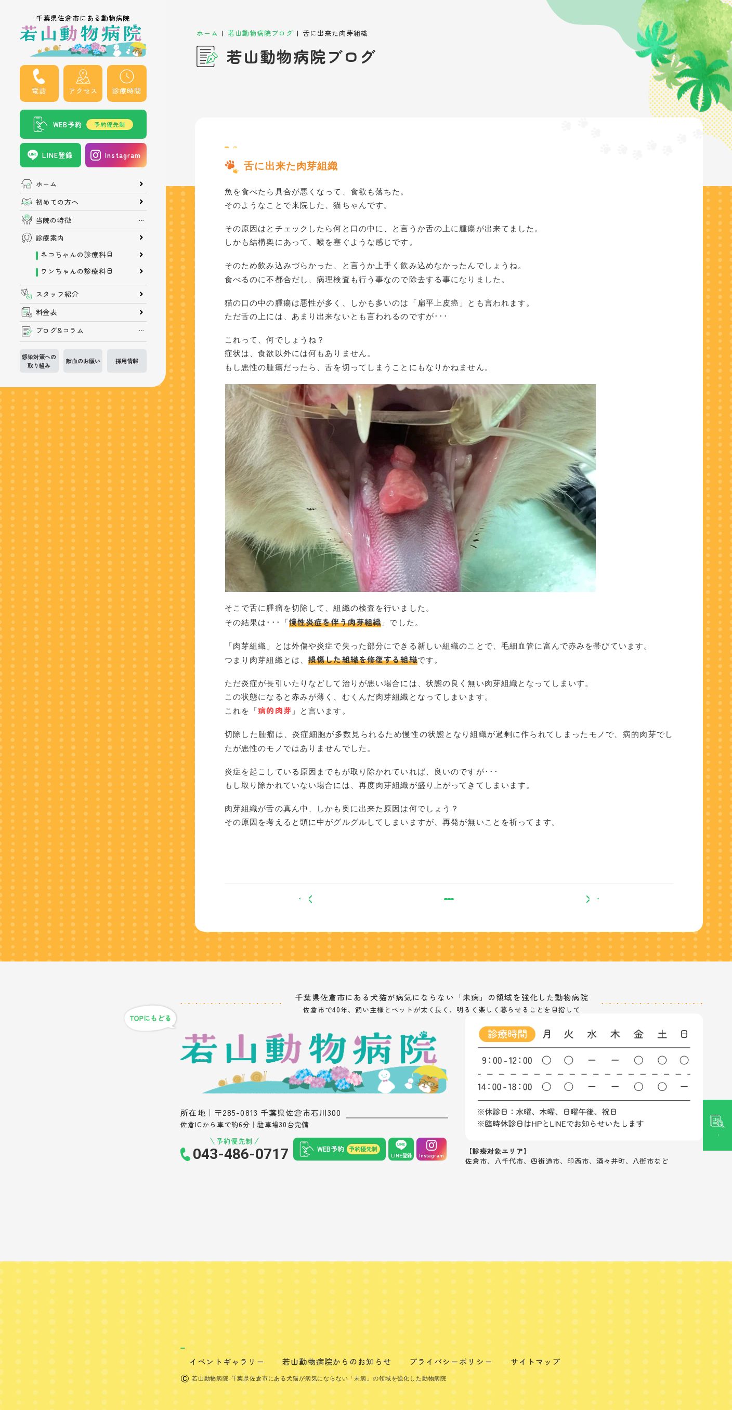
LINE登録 (57, 155)
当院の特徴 (54, 220)
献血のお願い (83, 361)
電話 (39, 91)
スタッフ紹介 (58, 294)
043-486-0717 (241, 1178)
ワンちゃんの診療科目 (77, 271)
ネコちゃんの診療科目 (77, 254)
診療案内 (50, 237)
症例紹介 (292, 152)
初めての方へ (58, 202)
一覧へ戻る (449, 917)
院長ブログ (247, 152)
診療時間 (126, 91)
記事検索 (717, 615)
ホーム (47, 183)
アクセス (83, 91)
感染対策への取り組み (39, 361)
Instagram (123, 155)
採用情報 (126, 361)
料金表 (47, 312)
